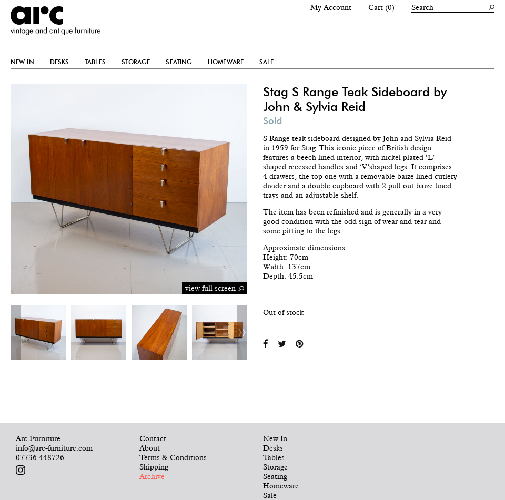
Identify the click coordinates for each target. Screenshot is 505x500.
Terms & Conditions (173, 457)
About (149, 448)
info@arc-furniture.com (54, 448)
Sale (266, 62)
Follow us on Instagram (20, 470)
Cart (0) (381, 7)
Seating (179, 62)
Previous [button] (16, 332)
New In (22, 62)
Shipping (153, 467)
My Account (330, 7)
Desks (59, 62)
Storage (136, 62)
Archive (152, 476)
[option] (38, 332)
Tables (95, 62)
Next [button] (242, 332)
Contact (152, 438)
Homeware (226, 62)
